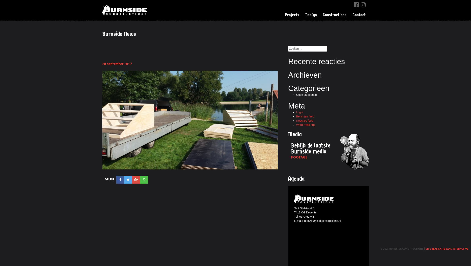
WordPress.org (305, 124)
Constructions (335, 15)
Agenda (296, 178)
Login (299, 112)
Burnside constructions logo (314, 198)
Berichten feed (305, 116)
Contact (359, 15)
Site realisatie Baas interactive (446, 249)
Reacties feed (304, 120)
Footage (299, 157)
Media (295, 134)
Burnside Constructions (125, 10)
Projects (292, 15)
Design (311, 15)
